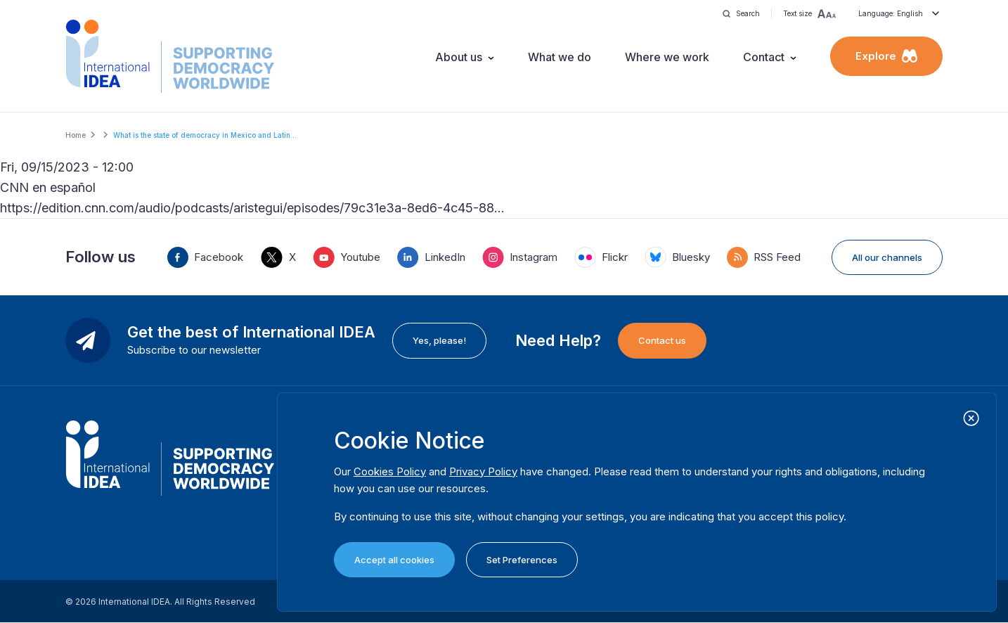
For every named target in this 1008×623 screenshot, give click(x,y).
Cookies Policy (390, 471)
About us (458, 57)
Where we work (667, 57)
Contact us (662, 340)
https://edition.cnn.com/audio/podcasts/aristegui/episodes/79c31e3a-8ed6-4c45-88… (252, 207)
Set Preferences (521, 559)
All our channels (887, 257)
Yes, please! (439, 340)
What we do (559, 57)
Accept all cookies (394, 559)
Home (75, 135)
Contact (763, 57)
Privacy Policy (483, 471)
